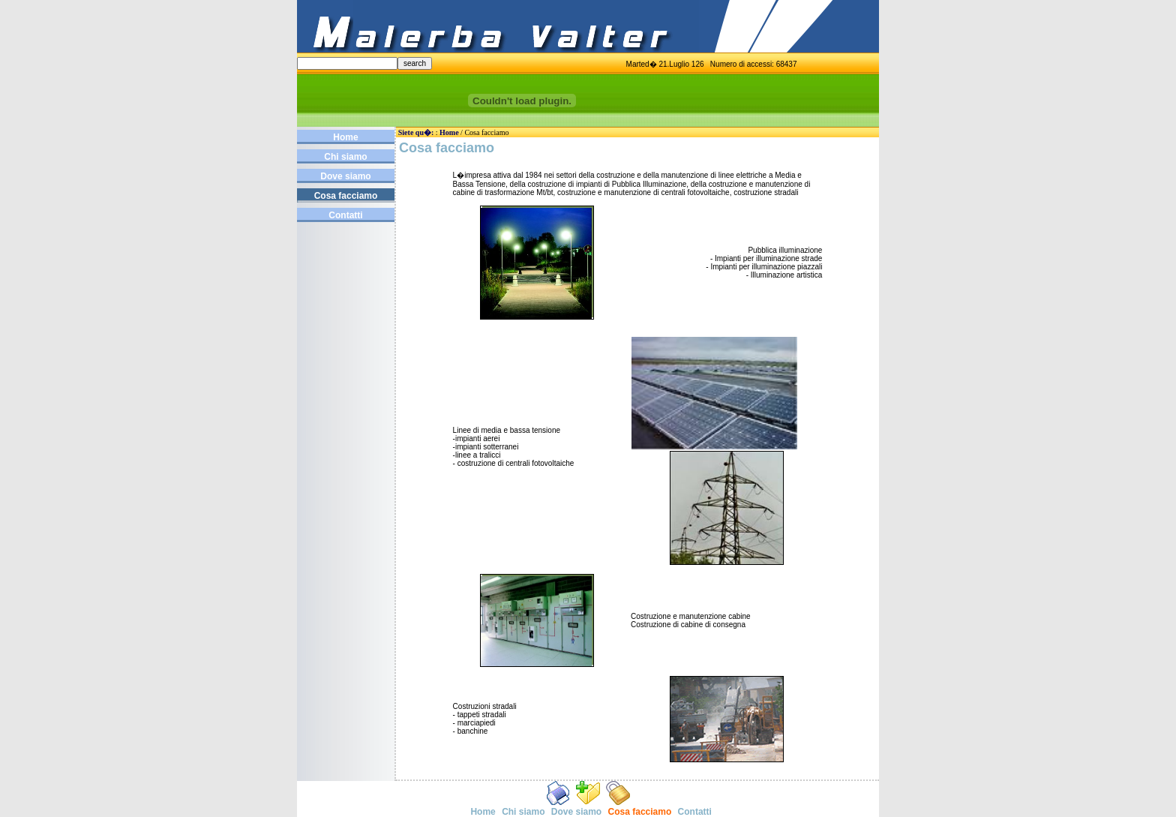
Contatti (345, 215)
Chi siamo (345, 157)
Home (345, 137)
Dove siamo (345, 176)
